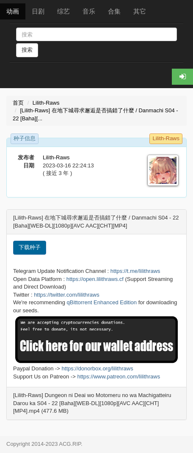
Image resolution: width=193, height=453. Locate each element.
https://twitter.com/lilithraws (66, 295)
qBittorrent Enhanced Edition (102, 302)
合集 (114, 11)
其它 (139, 11)
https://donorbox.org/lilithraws (97, 368)
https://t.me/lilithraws (135, 271)
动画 (12, 11)
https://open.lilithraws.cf (95, 279)
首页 (18, 103)
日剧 (38, 11)
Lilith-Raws (46, 103)
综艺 (63, 11)
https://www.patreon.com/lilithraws (118, 376)
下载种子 (30, 247)
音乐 (89, 11)
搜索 (27, 50)
